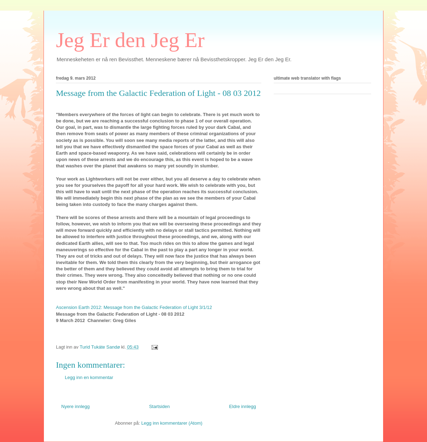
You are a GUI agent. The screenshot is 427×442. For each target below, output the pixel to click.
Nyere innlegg (75, 406)
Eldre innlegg (242, 406)
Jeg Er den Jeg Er (130, 40)
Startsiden (159, 406)
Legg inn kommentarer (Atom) (172, 423)
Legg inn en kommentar (89, 377)
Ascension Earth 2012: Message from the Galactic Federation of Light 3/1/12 (134, 307)
